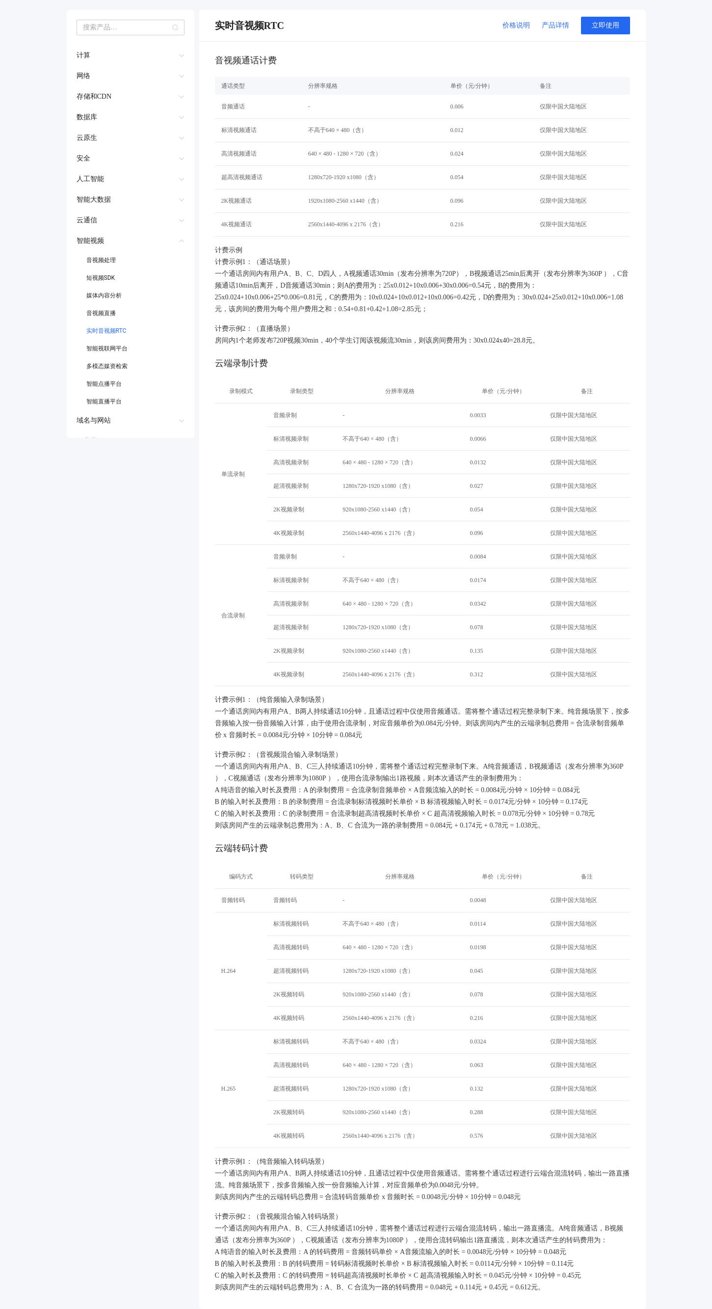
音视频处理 (101, 260)
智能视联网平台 (107, 348)
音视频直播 (101, 313)
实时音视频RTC (106, 330)
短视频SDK (100, 277)
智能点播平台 (104, 383)
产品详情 (555, 25)
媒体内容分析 (104, 295)
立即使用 (605, 25)
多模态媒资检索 (107, 366)
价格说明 (516, 25)
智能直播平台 (104, 401)
